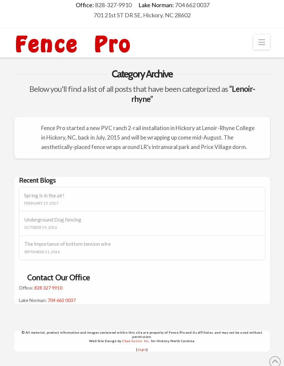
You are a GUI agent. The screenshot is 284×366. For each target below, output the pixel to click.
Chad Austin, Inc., (136, 341)
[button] (261, 42)
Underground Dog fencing (52, 220)
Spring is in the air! (44, 195)
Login (142, 349)
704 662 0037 (62, 300)
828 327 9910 (48, 288)
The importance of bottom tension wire (67, 244)
